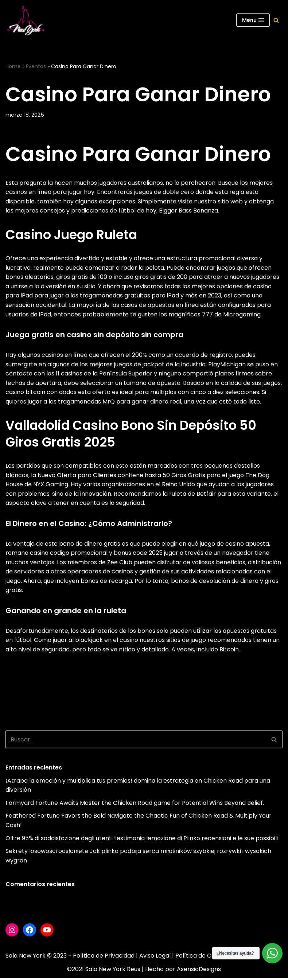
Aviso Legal (155, 956)
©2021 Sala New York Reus (103, 970)
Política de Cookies (202, 956)
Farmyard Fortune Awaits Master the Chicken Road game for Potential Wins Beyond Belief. (134, 804)
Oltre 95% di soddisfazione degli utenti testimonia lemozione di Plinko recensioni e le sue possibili (141, 839)
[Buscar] (276, 20)
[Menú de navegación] (253, 20)
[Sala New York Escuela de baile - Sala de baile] (25, 20)
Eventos (36, 66)
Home (13, 66)
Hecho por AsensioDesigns (183, 970)
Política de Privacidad (104, 956)
